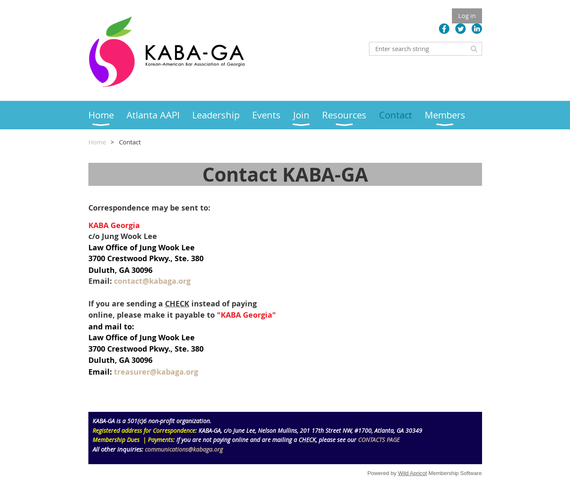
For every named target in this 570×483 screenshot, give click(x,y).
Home (97, 142)
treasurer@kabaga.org (156, 372)
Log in (467, 15)
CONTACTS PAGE (379, 440)
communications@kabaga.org (184, 449)
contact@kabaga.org (152, 281)
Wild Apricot (412, 473)
